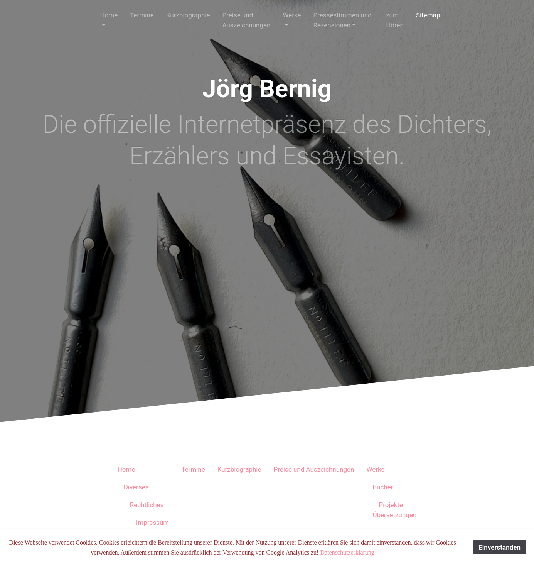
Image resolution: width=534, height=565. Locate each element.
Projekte (391, 505)
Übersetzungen (394, 515)
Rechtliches (147, 505)
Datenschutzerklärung (347, 552)
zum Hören (395, 20)
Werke (292, 15)
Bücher (382, 487)
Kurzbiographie (188, 15)
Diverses (136, 487)
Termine (142, 15)
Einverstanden (499, 547)
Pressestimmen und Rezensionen (342, 20)
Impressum (152, 522)
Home (109, 15)
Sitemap (428, 15)
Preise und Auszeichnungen (246, 20)
